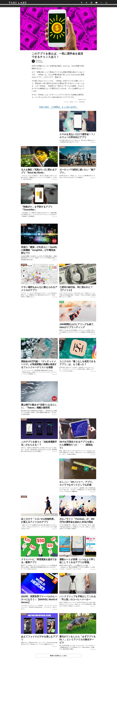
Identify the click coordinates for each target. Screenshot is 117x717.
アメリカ (66, 102)
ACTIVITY (62, 265)
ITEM (61, 460)
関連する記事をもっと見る (58, 656)
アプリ (76, 102)
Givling (84, 100)
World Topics (82, 102)
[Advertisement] (58, 691)
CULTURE (62, 113)
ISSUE (61, 302)
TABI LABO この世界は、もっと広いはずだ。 (58, 108)
